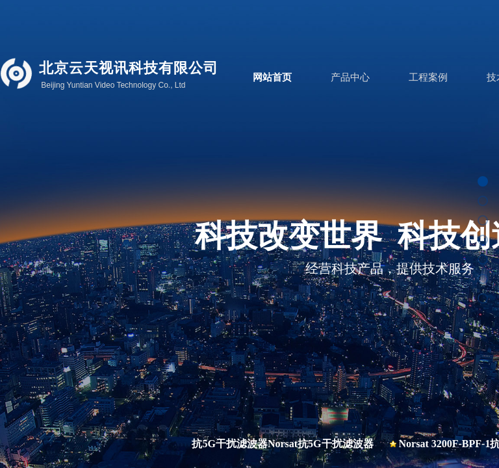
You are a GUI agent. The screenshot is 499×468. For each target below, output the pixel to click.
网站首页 (272, 77)
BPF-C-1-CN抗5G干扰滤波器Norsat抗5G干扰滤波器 (256, 443)
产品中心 (350, 77)
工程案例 (428, 77)
